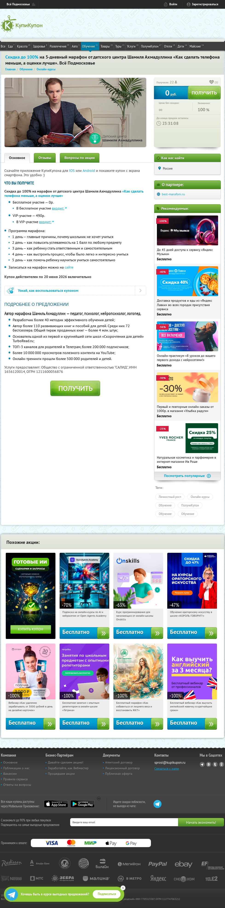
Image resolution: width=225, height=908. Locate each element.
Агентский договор (119, 762)
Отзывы (44, 157)
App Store (56, 804)
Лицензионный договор (122, 768)
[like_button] (211, 82)
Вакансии (10, 774)
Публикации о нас (16, 768)
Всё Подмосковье (18, 4)
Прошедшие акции (61, 774)
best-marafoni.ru (173, 194)
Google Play (82, 804)
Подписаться (107, 894)
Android (89, 170)
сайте (69, 267)
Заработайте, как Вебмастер (68, 768)
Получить (75, 388)
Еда (11, 45)
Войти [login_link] (173, 4)
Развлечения (59, 45)
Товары (107, 45)
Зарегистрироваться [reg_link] (205, 4)
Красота (23, 45)
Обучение (90, 45)
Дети (182, 45)
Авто (76, 45)
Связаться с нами (166, 768)
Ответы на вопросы (17, 785)
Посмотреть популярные (187, 475)
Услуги (132, 45)
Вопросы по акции (79, 157)
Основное (17, 157)
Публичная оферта (118, 774)
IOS (72, 170)
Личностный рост (170, 497)
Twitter (215, 764)
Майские (197, 45)
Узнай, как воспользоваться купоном (48, 290)
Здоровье (40, 45)
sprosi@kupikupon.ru (169, 762)
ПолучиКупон (151, 45)
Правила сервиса (15, 779)
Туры (119, 45)
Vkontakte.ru (208, 764)
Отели (169, 45)
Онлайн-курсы (200, 497)
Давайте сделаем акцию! (65, 762)
